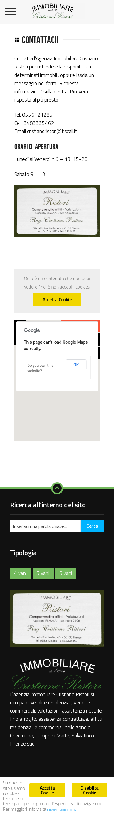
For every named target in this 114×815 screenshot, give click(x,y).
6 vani (65, 573)
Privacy (52, 809)
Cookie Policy (68, 809)
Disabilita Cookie (89, 790)
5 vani (42, 573)
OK (76, 364)
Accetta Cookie (57, 299)
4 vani (20, 573)
